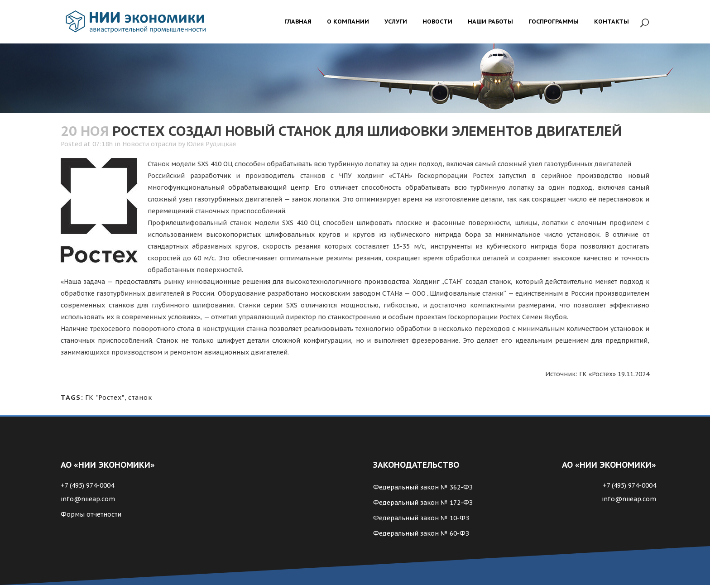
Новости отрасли (149, 144)
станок (140, 397)
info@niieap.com (88, 499)
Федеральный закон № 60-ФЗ (421, 533)
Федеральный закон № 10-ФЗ (421, 518)
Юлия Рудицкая (211, 144)
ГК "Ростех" (105, 397)
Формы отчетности (91, 514)
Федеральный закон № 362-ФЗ (423, 487)
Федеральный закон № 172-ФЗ (423, 503)
